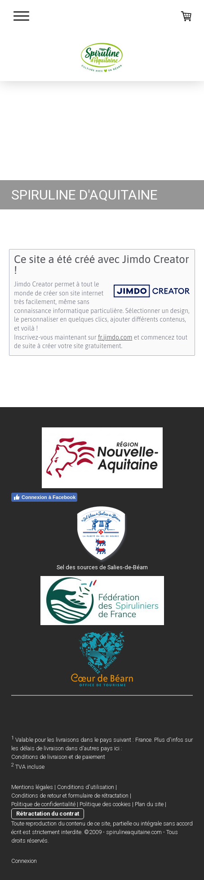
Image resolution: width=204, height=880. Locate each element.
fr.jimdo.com (115, 337)
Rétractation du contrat (47, 813)
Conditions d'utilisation (85, 787)
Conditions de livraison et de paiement (58, 756)
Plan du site (149, 804)
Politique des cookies (105, 804)
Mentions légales (32, 787)
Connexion (24, 860)
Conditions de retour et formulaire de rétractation (70, 795)
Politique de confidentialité (43, 804)
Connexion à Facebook (44, 497)
